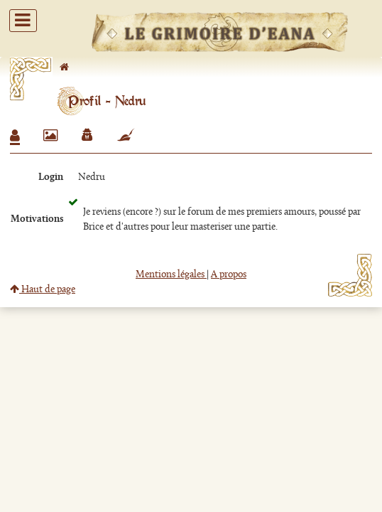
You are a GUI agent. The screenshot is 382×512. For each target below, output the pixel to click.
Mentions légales (171, 275)
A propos (228, 275)
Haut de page (42, 289)
